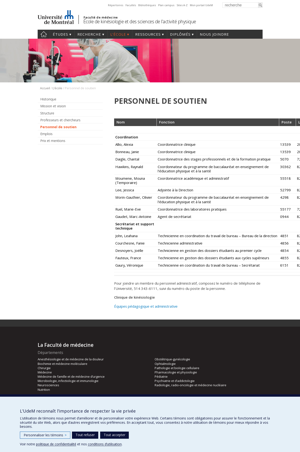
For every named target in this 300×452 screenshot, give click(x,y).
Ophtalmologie (165, 364)
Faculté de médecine (101, 17)
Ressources (148, 34)
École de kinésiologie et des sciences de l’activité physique (139, 21)
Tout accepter (114, 435)
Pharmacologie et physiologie (176, 372)
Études (60, 34)
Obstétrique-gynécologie (172, 359)
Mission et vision (53, 106)
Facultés (130, 5)
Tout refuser (85, 435)
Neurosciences (48, 385)
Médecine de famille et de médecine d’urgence (71, 376)
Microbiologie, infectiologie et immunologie (68, 381)
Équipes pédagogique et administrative (146, 306)
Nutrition (44, 389)
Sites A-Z (182, 5)
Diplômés (180, 34)
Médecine (45, 372)
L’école (118, 34)
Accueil (43, 34)
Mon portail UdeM (201, 5)
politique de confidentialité (56, 444)
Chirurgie (44, 368)
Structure (47, 113)
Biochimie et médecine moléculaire (62, 364)
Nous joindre (214, 34)
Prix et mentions (52, 140)
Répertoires (115, 5)
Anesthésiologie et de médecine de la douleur (71, 359)
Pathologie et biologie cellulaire (177, 368)
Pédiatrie (161, 376)
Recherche (89, 34)
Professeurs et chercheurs (60, 120)
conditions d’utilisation (105, 444)
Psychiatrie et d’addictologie (175, 381)
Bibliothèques (147, 5)
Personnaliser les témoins (45, 435)
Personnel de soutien (58, 127)
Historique (48, 99)
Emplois (46, 134)
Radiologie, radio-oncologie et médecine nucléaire (190, 385)
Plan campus (166, 5)
